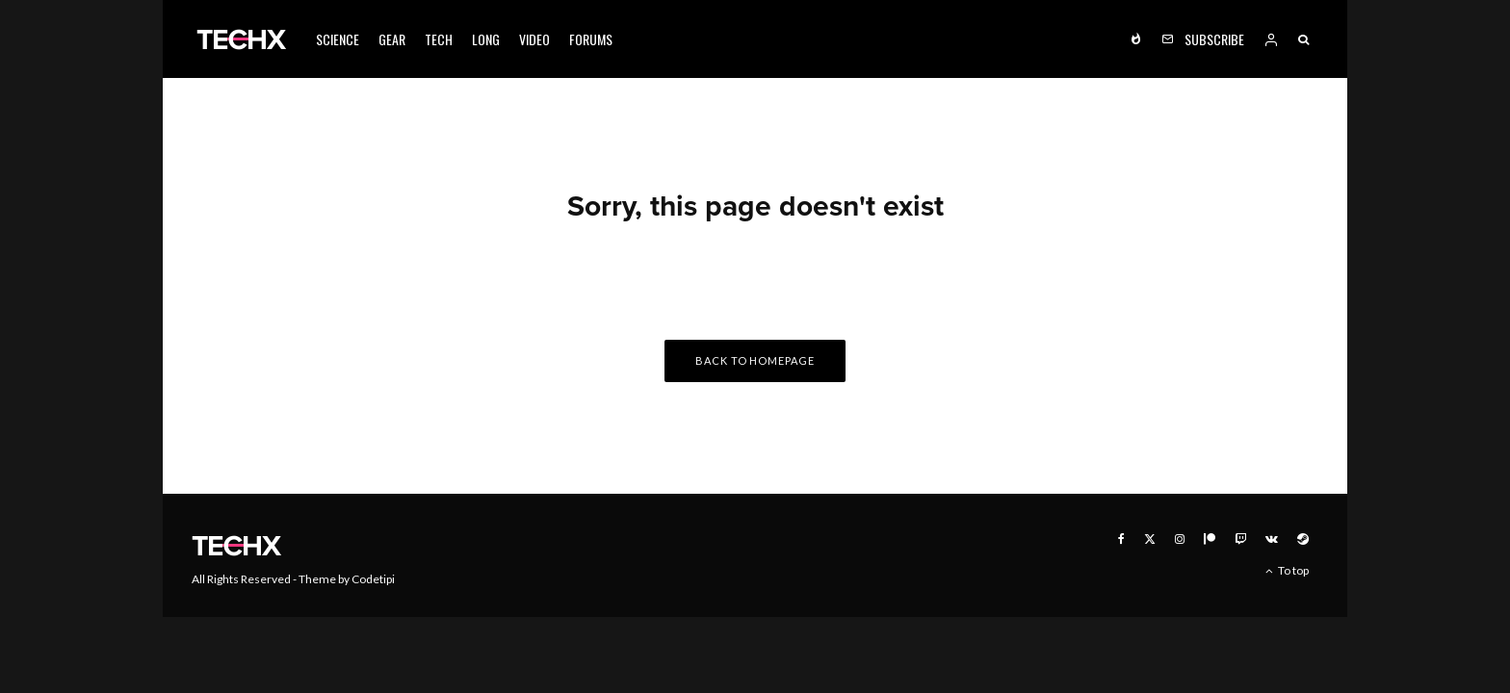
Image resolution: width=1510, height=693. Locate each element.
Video (534, 39)
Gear (391, 39)
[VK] (1272, 539)
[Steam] (1303, 539)
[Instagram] (1179, 539)
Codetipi (373, 579)
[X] (1149, 539)
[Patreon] (1209, 539)
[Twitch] (1240, 539)
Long (486, 39)
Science (337, 39)
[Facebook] (1121, 539)
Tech (439, 39)
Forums (590, 39)
